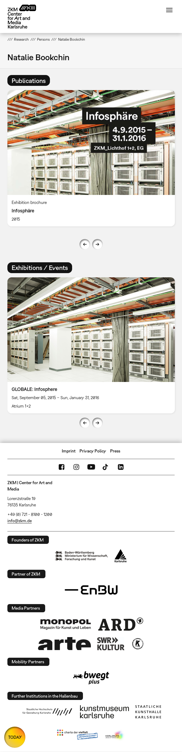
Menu (169, 10)
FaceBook (61, 467)
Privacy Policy (93, 451)
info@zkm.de (19, 520)
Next (97, 244)
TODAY (15, 737)
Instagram (76, 467)
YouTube (91, 467)
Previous (85, 244)
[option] (91, 158)
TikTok (106, 467)
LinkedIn (120, 467)
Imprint (69, 451)
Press (115, 451)
